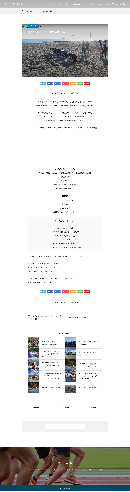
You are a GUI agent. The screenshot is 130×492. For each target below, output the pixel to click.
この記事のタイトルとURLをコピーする (65, 93)
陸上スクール (52, 4)
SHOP (100, 4)
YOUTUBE (76, 4)
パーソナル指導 (89, 4)
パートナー (40, 4)
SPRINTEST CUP (26, 4)
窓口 (107, 4)
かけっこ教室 (64, 4)
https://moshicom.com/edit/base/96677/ (41, 271)
